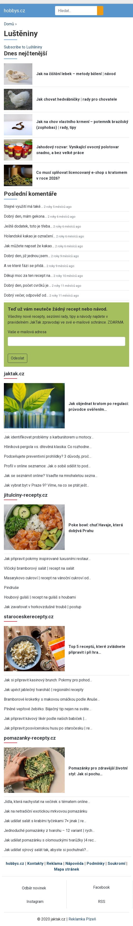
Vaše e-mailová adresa (27, 332)
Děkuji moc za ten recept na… (28, 275)
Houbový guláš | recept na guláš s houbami (40, 597)
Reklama (54, 863)
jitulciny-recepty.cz (26, 495)
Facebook (101, 887)
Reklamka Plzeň (82, 919)
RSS (101, 901)
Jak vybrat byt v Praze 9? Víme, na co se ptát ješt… (46, 485)
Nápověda (74, 863)
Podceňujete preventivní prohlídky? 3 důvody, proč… (47, 456)
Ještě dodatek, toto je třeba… (28, 226)
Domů (9, 24)
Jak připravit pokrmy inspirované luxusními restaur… (47, 558)
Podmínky (96, 863)
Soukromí (116, 863)
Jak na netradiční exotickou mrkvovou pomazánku (45, 811)
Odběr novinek (34, 888)
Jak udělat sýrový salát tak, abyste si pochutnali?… (46, 850)
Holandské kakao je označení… (29, 236)
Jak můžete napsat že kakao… (29, 246)
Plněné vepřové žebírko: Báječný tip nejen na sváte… (47, 709)
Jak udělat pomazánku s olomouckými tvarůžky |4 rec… (50, 840)
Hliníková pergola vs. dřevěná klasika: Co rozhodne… (47, 446)
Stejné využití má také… (23, 206)
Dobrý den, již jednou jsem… (27, 256)
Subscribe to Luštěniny (23, 47)
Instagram (35, 901)
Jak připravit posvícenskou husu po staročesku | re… (48, 728)
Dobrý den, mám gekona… (25, 216)
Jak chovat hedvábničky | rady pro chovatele (76, 99)
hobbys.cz (14, 10)
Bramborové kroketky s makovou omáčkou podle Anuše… (52, 699)
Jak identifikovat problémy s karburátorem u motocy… (48, 437)
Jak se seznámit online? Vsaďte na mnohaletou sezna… (50, 475)
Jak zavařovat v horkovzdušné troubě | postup (42, 607)
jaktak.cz (14, 374)
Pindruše (11, 587)
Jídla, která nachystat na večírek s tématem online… (47, 801)
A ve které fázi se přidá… (25, 265)
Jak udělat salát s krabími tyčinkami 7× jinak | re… (45, 821)
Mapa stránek (66, 869)
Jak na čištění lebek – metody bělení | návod (76, 74)
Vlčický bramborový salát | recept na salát (39, 568)
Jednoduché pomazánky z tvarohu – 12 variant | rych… (49, 830)
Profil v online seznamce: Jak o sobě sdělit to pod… (47, 466)
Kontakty (35, 863)
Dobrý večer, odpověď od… (26, 295)
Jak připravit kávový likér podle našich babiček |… (45, 718)
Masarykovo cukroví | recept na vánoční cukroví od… (47, 578)
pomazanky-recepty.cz (30, 738)
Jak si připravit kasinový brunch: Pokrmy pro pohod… (48, 680)
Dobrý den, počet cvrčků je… (27, 285)
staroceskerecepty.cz (29, 617)
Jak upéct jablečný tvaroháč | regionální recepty (44, 689)
